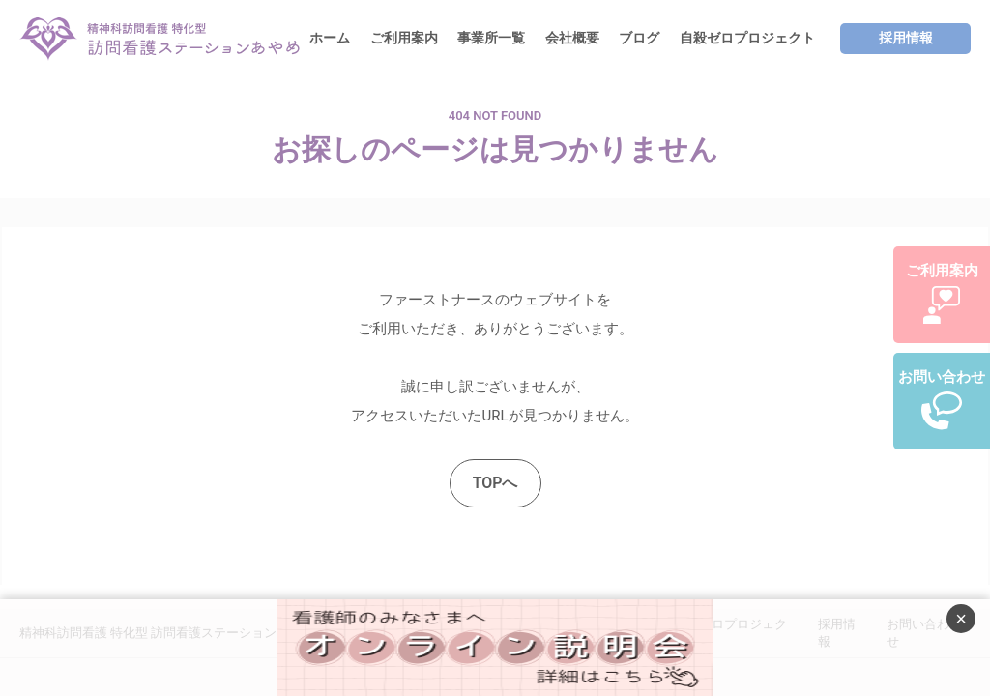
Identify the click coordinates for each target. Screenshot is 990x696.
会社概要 (572, 37)
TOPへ (495, 483)
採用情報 (906, 37)
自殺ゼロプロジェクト (747, 37)
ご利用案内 (404, 37)
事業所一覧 (491, 37)
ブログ (639, 37)
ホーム (329, 37)
